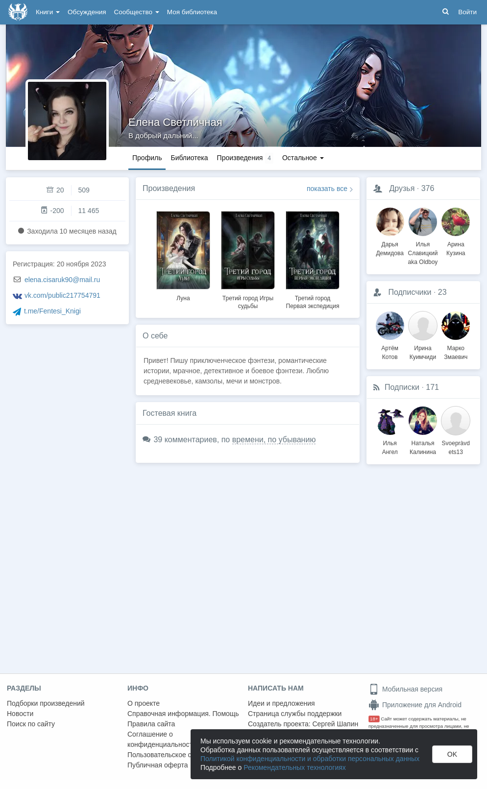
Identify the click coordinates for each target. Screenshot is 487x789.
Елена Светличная (175, 122)
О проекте (143, 703)
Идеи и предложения (281, 703)
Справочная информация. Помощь (183, 713)
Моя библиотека (192, 12)
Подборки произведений (46, 703)
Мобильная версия (405, 689)
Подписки (402, 387)
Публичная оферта (157, 765)
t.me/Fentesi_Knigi (52, 311)
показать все (327, 188)
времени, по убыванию (274, 439)
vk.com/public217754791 (62, 295)
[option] (183, 254)
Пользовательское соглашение (176, 755)
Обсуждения (87, 12)
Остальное (303, 158)
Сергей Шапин (335, 724)
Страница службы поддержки (294, 713)
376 (428, 188)
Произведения (169, 188)
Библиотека (189, 158)
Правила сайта (151, 724)
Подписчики (409, 292)
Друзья (401, 188)
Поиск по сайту (31, 724)
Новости (20, 713)
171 (432, 387)
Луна (183, 298)
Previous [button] (143, 258)
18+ (374, 718)
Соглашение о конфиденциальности (161, 739)
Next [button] (352, 258)
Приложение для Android (415, 704)
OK (452, 754)
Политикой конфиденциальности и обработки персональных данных (309, 759)
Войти (467, 12)
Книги (48, 12)
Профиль (147, 158)
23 (442, 292)
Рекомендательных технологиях (295, 767)
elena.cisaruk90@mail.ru (62, 280)
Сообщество (136, 12)
